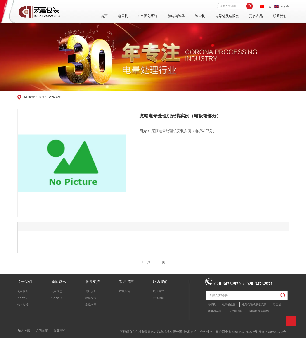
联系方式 (158, 291)
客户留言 (126, 282)
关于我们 (24, 282)
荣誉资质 (22, 304)
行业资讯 (56, 298)
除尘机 (200, 16)
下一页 (160, 262)
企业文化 (22, 298)
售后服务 (90, 291)
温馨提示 (90, 298)
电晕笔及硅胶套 (227, 16)
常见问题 (90, 304)
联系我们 (280, 16)
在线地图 (158, 298)
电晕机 (123, 16)
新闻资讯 (58, 282)
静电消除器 (176, 16)
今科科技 (206, 331)
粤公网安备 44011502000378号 (236, 331)
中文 (268, 6)
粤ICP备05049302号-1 (274, 331)
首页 (104, 16)
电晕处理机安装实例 (254, 304)
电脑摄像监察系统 (260, 311)
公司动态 (56, 291)
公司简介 (22, 291)
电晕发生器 (229, 304)
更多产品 (256, 16)
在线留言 (124, 291)
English (284, 6)
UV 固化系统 (147, 16)
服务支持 (92, 282)
